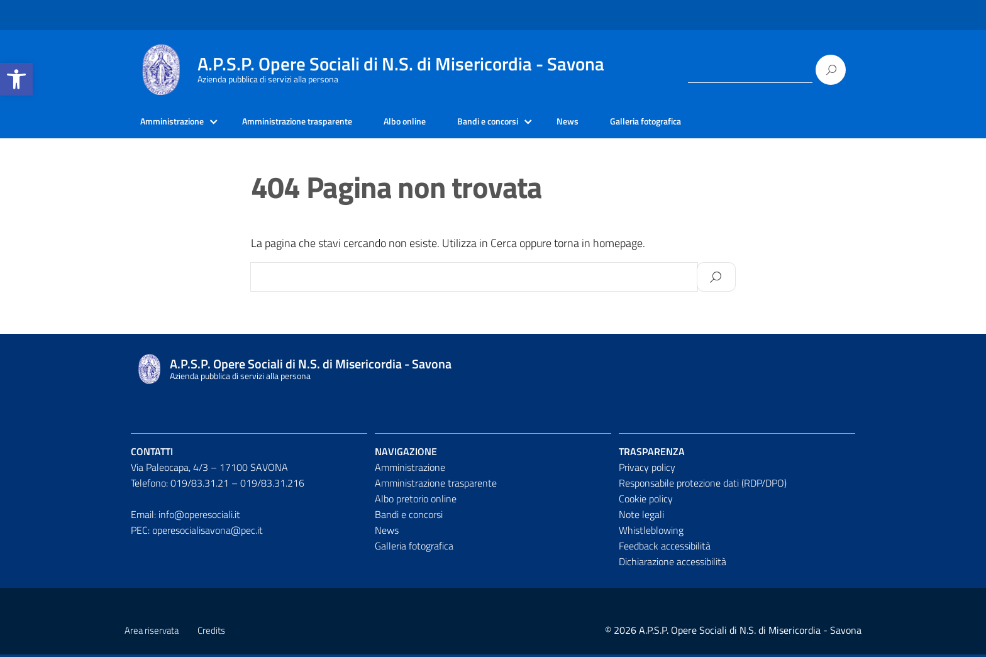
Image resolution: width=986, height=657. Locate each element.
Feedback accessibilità (665, 547)
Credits (211, 633)
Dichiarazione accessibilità (672, 563)
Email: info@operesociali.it (185, 516)
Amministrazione (177, 122)
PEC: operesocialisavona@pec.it (197, 531)
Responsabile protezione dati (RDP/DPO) (703, 485)
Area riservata (152, 633)
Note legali (641, 516)
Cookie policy (646, 500)
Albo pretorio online (416, 500)
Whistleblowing (651, 531)
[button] (16, 79)
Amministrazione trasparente (316, 122)
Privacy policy (647, 469)
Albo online (435, 122)
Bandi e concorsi (526, 122)
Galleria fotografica (697, 122)
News (613, 122)
